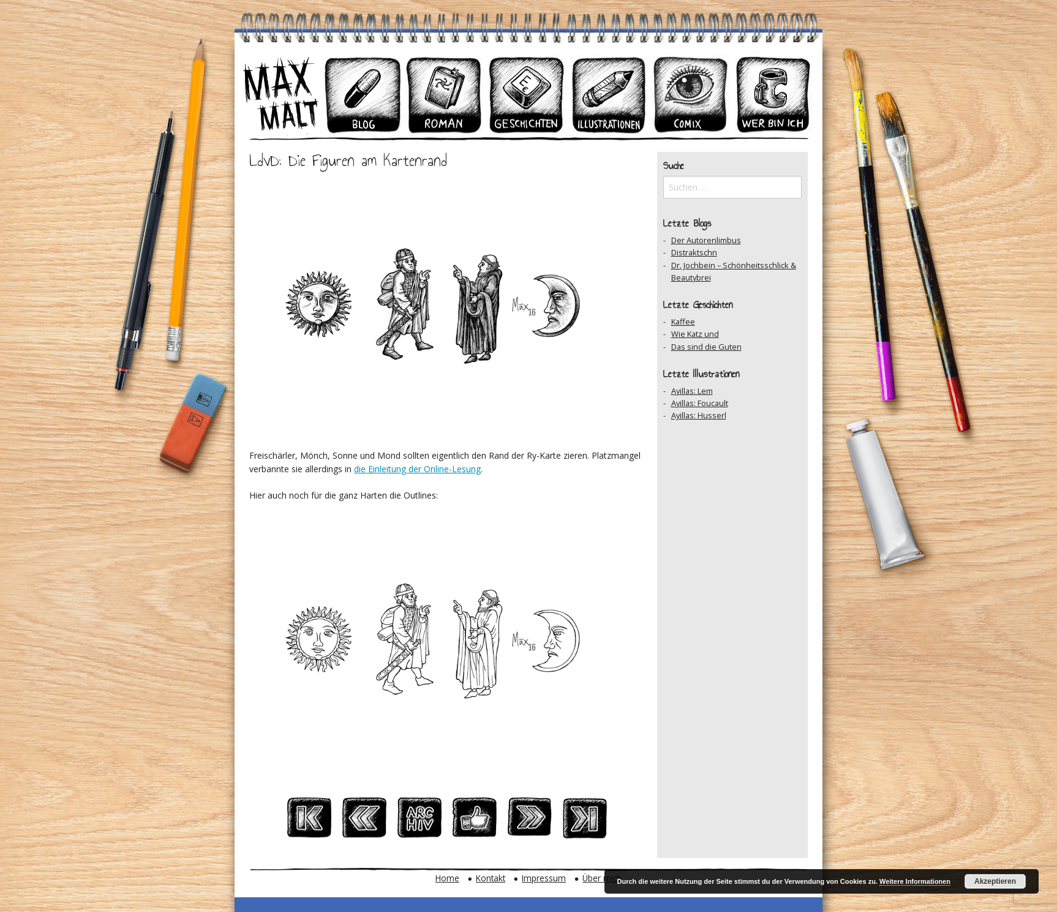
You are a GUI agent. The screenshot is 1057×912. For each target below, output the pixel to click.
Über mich (602, 878)
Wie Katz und (695, 333)
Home (447, 878)
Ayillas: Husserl (698, 415)
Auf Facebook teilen (474, 821)
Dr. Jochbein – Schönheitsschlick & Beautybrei (733, 271)
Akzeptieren (995, 881)
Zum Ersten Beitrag (309, 821)
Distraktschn (694, 252)
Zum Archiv (419, 821)
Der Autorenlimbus (706, 240)
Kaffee (683, 321)
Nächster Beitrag (529, 821)
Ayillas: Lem (692, 390)
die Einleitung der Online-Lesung (417, 469)
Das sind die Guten (706, 346)
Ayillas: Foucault (699, 403)
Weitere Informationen (914, 881)
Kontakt (490, 878)
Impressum (544, 878)
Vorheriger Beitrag (364, 821)
